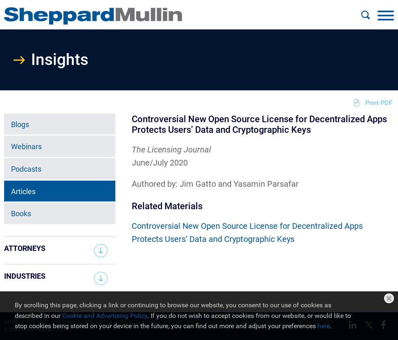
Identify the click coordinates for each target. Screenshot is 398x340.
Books (21, 213)
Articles (23, 191)
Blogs (20, 124)
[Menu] (386, 15)
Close (389, 298)
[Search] (365, 15)
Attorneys (24, 248)
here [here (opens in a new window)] (323, 326)
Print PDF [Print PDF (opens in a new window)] (379, 103)
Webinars (26, 146)
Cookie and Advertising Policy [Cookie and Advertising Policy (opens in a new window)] (104, 316)
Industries (24, 276)
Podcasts (26, 169)
